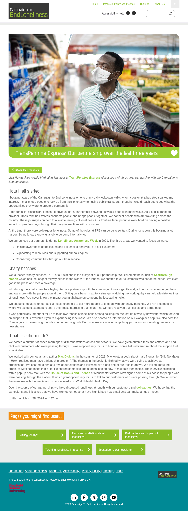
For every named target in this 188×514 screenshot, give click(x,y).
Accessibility (71, 470)
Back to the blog (25, 169)
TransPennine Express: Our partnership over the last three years (87, 152)
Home (95, 3)
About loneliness (36, 470)
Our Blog (144, 3)
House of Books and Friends (70, 373)
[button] (128, 13)
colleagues (143, 387)
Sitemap (108, 470)
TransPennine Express (84, 177)
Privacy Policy (91, 470)
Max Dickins (66, 356)
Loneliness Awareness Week (78, 240)
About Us (160, 3)
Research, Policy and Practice (119, 3)
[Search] (171, 13)
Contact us (16, 470)
